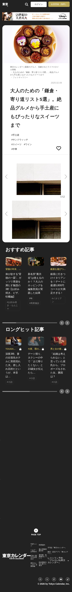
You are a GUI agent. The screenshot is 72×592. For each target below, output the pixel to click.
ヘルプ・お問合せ (34, 550)
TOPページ (34, 545)
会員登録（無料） (59, 4)
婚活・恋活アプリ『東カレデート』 (58, 552)
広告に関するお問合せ (34, 557)
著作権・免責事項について (43, 556)
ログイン (39, 4)
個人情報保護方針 (43, 550)
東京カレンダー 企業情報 (34, 564)
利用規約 (42, 545)
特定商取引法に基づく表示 (43, 564)
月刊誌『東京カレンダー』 (57, 547)
